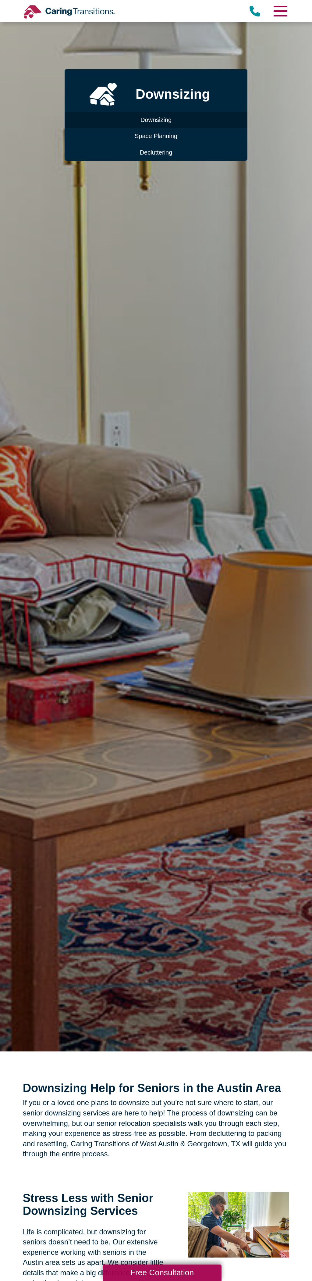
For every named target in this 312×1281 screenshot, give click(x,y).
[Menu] (280, 11)
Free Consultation (162, 1272)
